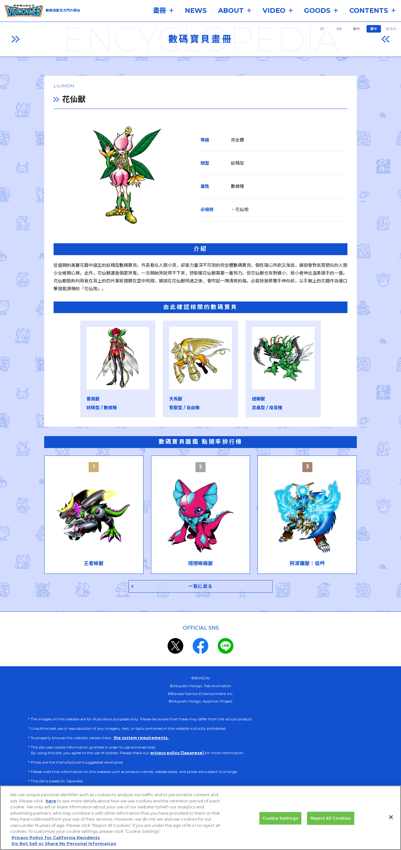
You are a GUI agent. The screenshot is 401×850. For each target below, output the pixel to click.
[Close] (391, 821)
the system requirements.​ (141, 731)
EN (339, 29)
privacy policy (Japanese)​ (177, 746)
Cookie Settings (280, 821)
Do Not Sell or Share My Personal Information (64, 847)
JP (322, 29)
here (51, 804)
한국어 (391, 29)
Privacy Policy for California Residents (56, 841)
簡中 (356, 29)
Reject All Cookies (330, 821)
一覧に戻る (201, 580)
